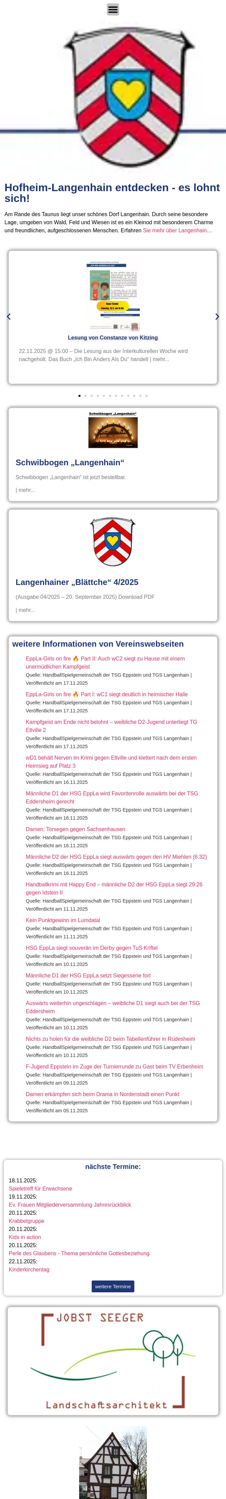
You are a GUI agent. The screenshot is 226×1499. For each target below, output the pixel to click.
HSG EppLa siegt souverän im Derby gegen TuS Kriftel (92, 948)
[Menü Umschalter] (113, 9)
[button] (8, 316)
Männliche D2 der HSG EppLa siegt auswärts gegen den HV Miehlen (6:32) (116, 857)
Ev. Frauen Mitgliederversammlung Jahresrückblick (70, 1205)
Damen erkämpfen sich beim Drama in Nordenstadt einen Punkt (102, 1094)
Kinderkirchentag (29, 1269)
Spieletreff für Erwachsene (40, 1189)
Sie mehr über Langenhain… (177, 230)
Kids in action (25, 1237)
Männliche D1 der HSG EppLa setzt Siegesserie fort (88, 975)
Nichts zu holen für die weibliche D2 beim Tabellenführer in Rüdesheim (110, 1039)
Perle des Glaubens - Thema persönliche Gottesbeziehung (79, 1253)
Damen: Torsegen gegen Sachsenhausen (75, 829)
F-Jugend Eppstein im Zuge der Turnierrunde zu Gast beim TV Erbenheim (114, 1066)
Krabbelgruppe (26, 1221)
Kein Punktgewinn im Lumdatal (63, 920)
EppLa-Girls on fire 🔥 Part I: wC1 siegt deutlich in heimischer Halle (107, 694)
